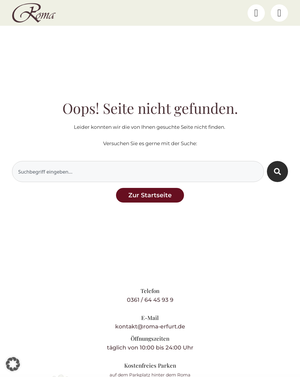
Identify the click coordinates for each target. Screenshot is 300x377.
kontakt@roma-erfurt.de (150, 326)
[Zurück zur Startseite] (150, 195)
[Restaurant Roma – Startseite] (34, 13)
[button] (13, 364)
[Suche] (277, 171)
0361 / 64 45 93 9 (150, 300)
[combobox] (138, 171)
